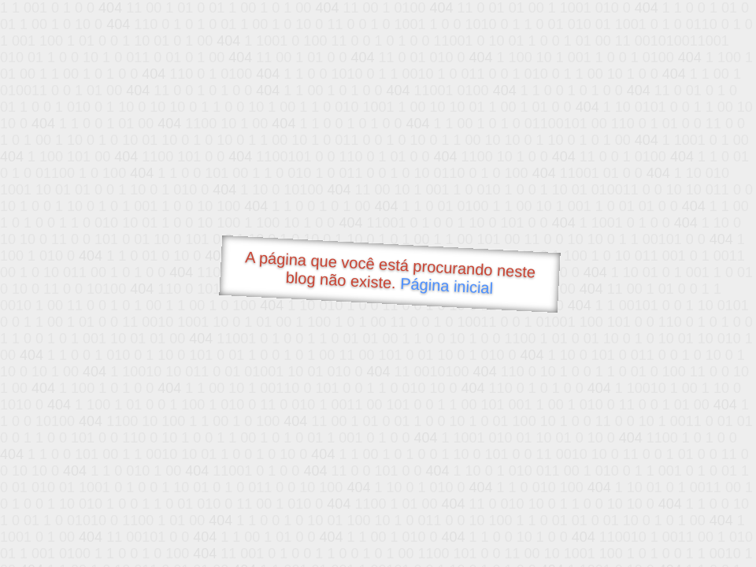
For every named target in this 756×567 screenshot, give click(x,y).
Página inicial (447, 286)
